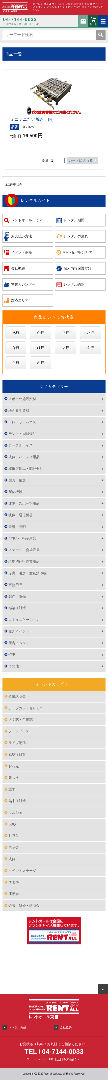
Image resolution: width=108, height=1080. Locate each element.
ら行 (15, 363)
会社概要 (18, 268)
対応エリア (19, 300)
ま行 (65, 348)
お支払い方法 (21, 236)
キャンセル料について (77, 252)
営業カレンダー (23, 284)
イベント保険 (21, 252)
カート (93, 24)
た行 (90, 333)
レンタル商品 (17, 1027)
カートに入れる (81, 160)
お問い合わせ (83, 21)
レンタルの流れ (76, 236)
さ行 (65, 333)
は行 (40, 348)
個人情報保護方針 (77, 268)
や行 (90, 348)
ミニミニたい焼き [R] (32, 119)
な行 (15, 348)
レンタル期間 (74, 220)
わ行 (40, 363)
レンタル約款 (74, 284)
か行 (40, 333)
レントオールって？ (26, 220)
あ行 (15, 333)
